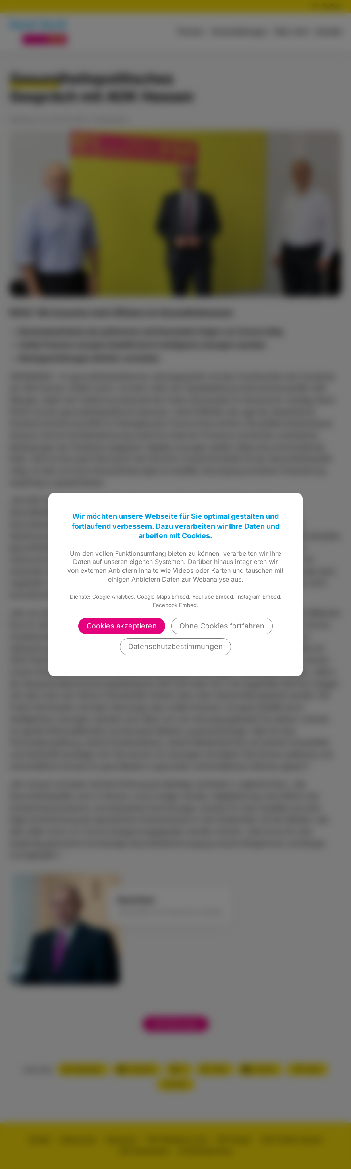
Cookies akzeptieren (122, 626)
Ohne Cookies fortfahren (221, 626)
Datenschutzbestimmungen (175, 646)
